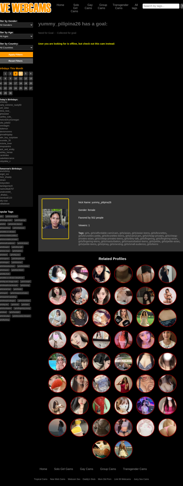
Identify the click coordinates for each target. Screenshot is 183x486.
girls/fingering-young (22, 308)
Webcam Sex (74, 479)
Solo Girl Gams (63, 469)
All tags (135, 6)
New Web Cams (57, 479)
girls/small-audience (135, 244)
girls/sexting (116, 244)
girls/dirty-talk (17, 247)
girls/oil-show (23, 243)
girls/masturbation (110, 241)
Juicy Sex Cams (141, 479)
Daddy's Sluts (89, 479)
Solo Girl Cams (75, 8)
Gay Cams (89, 6)
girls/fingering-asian (166, 238)
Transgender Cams (120, 6)
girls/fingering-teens (89, 241)
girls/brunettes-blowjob (21, 316)
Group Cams (102, 6)
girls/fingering (20, 220)
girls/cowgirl (25, 281)
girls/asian (125, 233)
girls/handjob (14, 312)
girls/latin (25, 304)
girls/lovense (16, 262)
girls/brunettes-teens (113, 235)
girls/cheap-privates (153, 235)
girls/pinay (103, 244)
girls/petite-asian (171, 241)
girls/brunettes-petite (89, 235)
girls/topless (17, 251)
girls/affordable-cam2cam (104, 233)
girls (87, 233)
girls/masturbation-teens (135, 241)
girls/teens (152, 244)
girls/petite (154, 241)
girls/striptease (18, 228)
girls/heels (17, 289)
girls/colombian (24, 301)
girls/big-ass (15, 255)
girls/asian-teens (141, 233)
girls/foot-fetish (17, 270)
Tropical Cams (40, 479)
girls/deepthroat (18, 258)
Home (60, 4)
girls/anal (15, 304)
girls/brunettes (23, 266)
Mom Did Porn (104, 479)
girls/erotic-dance (15, 224)
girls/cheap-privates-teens (109, 238)
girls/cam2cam (11, 216)
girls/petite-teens (87, 244)
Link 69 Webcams (122, 479)
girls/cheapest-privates (19, 293)
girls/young (25, 285)
